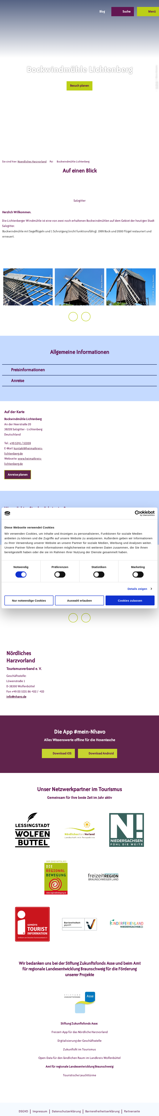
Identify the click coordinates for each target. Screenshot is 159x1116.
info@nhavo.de (16, 696)
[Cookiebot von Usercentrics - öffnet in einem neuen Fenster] (138, 513)
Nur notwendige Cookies (29, 600)
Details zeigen (137, 588)
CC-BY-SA (156, 85)
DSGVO (23, 1111)
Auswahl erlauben (79, 600)
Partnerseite (132, 1111)
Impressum (40, 1111)
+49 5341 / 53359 (20, 443)
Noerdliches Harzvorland (32, 161)
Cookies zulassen (130, 600)
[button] (65, 11)
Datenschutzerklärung (66, 1111)
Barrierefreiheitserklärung (102, 1111)
